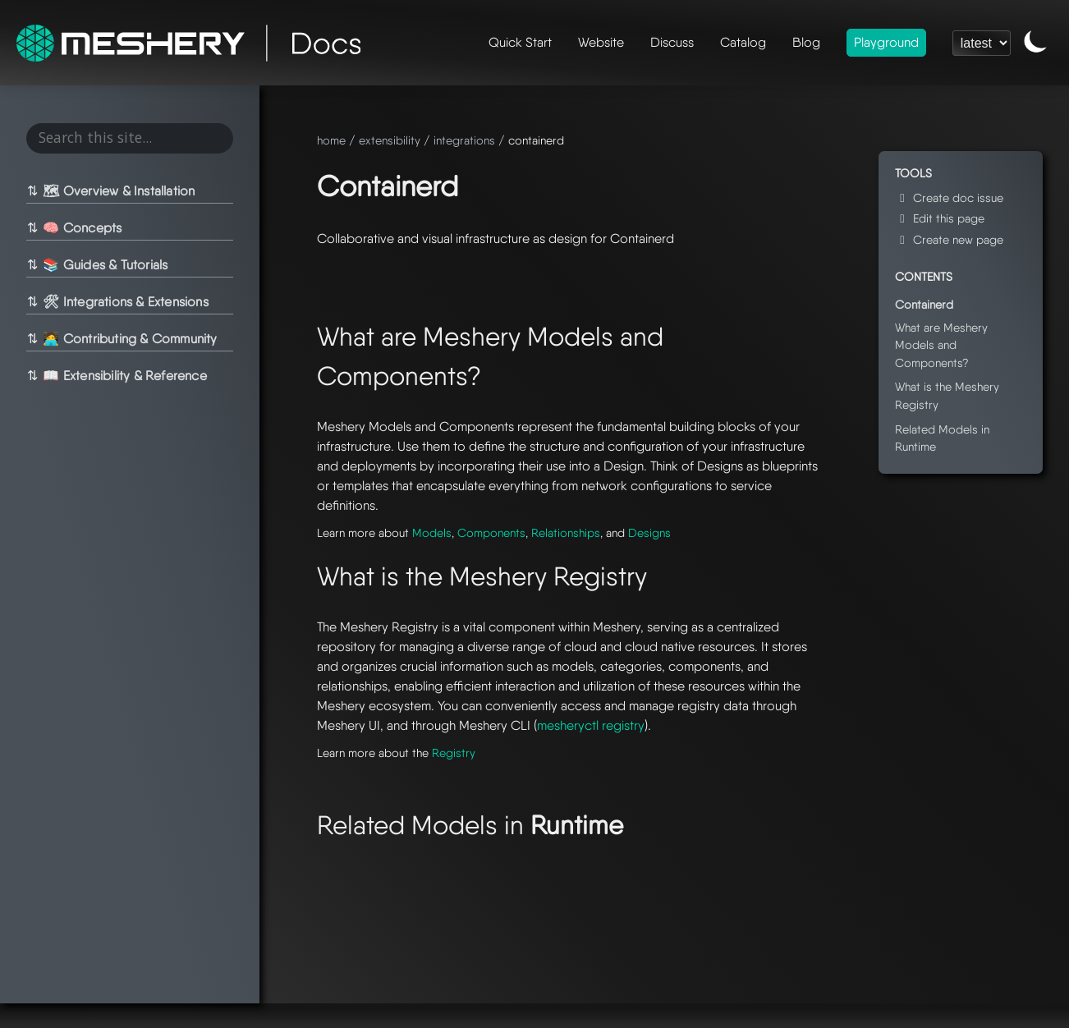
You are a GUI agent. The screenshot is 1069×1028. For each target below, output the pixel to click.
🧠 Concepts (81, 228)
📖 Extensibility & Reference (123, 375)
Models (432, 532)
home (331, 140)
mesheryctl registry (591, 725)
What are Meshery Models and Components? (941, 344)
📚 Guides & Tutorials (104, 265)
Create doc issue (949, 197)
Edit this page (939, 218)
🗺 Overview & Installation (118, 191)
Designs (649, 532)
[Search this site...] (130, 138)
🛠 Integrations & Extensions (124, 302)
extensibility (389, 140)
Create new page (949, 239)
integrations (464, 140)
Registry (453, 753)
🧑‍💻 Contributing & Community (129, 338)
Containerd (924, 304)
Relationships (565, 532)
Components (491, 532)
